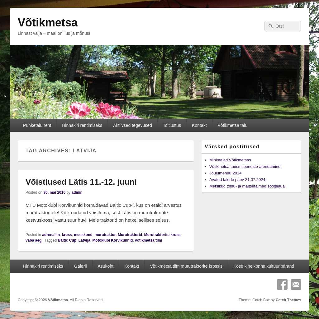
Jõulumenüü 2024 (225, 173)
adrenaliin (51, 235)
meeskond (83, 235)
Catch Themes (288, 300)
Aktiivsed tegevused (132, 125)
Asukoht (105, 266)
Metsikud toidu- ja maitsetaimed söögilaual (247, 186)
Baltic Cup (67, 240)
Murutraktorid (130, 235)
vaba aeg (33, 240)
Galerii (80, 266)
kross (67, 235)
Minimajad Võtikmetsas (230, 160)
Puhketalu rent (37, 125)
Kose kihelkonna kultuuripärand (263, 266)
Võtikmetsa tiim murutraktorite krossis (186, 266)
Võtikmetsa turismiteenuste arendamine (244, 166)
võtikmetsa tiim (148, 240)
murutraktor (105, 235)
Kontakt (199, 125)
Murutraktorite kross (162, 235)
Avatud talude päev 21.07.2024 (237, 179)
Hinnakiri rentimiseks (82, 125)
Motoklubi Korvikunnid (112, 240)
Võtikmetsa (48, 22)
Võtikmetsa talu (232, 125)
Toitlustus (172, 125)
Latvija (84, 240)
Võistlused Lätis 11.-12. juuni (81, 182)
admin (76, 192)
